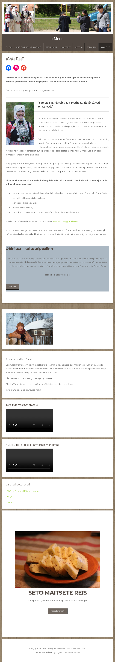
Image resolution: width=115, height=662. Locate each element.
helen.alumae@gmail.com (65, 221)
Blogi (9, 47)
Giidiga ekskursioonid (28, 47)
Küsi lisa (12, 286)
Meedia (79, 47)
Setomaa (91, 47)
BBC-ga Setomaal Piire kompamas (23, 491)
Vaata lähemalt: (58, 611)
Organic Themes (63, 652)
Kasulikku (51, 47)
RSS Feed (76, 652)
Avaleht (105, 47)
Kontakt (66, 47)
